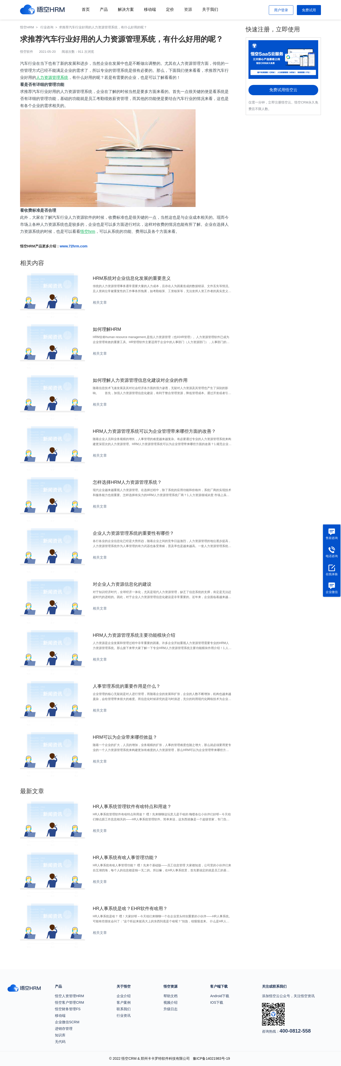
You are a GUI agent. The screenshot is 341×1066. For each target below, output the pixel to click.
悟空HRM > (30, 27)
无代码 (60, 1042)
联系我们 (124, 1009)
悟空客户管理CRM (69, 1002)
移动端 (150, 9)
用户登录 (281, 10)
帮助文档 (170, 996)
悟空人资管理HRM (69, 996)
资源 (188, 9)
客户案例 (124, 1002)
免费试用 (309, 10)
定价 (170, 9)
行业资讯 (124, 1016)
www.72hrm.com (74, 246)
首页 (86, 9)
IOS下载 (216, 1002)
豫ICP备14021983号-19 (211, 1058)
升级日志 (170, 1009)
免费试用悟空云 (283, 90)
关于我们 (210, 9)
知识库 (60, 1035)
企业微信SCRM (67, 1022)
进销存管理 (63, 1029)
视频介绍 (170, 1002)
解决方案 (126, 9)
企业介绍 (124, 996)
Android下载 (219, 996)
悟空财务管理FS (67, 1009)
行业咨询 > (49, 27)
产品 (104, 9)
